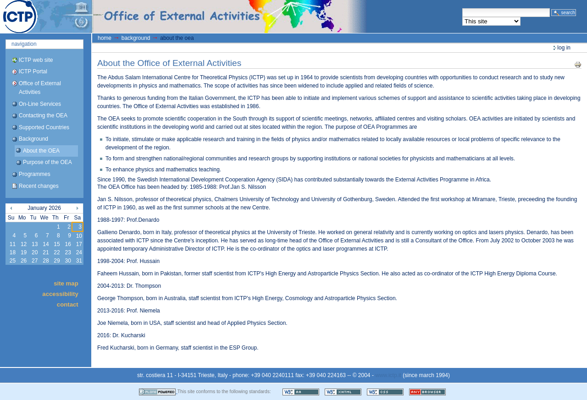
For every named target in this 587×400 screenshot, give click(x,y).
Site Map (66, 282)
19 (24, 252)
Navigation (24, 44)
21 (46, 252)
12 (24, 244)
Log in (563, 47)
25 (13, 261)
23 (68, 252)
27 (35, 261)
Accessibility (60, 293)
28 (46, 261)
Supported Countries (44, 127)
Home (104, 38)
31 (79, 261)
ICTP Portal (172, 16)
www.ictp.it (388, 375)
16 (68, 244)
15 (57, 244)
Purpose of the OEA (47, 162)
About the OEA (41, 151)
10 (79, 236)
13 (35, 244)
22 (57, 252)
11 (13, 244)
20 (35, 252)
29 (57, 261)
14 (46, 244)
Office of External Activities (40, 87)
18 (13, 252)
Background (33, 139)
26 (24, 261)
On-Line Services (40, 104)
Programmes (34, 174)
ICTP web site (36, 60)
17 (79, 244)
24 (79, 252)
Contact (67, 304)
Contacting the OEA (43, 115)
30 (68, 261)
